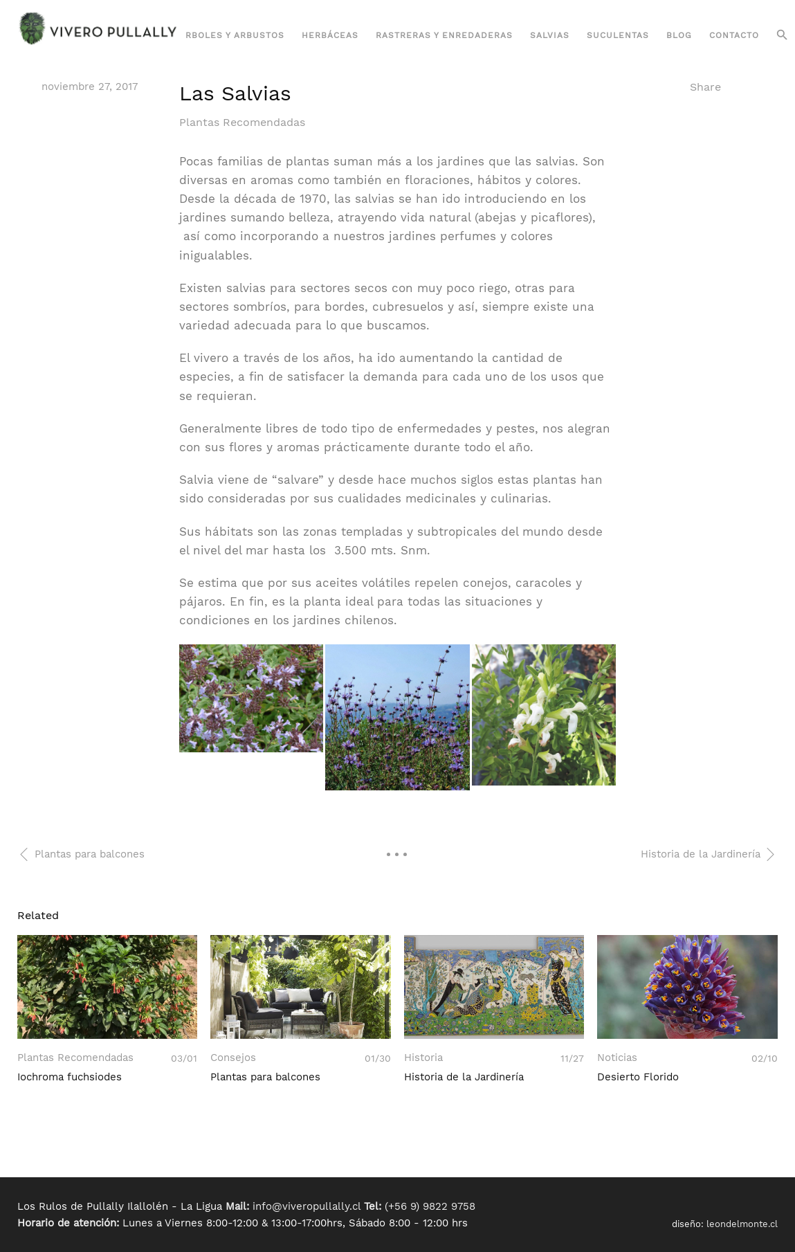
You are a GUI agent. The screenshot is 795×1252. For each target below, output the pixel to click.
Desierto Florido (638, 1077)
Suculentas (618, 35)
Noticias (617, 1058)
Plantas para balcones (265, 1077)
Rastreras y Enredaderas (444, 35)
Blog (679, 35)
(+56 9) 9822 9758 (430, 1206)
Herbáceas (330, 35)
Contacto (734, 35)
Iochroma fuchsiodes (69, 1077)
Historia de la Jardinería (464, 1077)
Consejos (233, 1058)
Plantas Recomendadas (242, 122)
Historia (423, 1058)
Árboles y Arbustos (231, 35)
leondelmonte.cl (742, 1224)
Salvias (549, 35)
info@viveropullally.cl (306, 1206)
